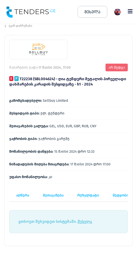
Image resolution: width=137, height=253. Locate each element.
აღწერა (22, 195)
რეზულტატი (88, 195)
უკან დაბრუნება (18, 26)
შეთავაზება (53, 195)
